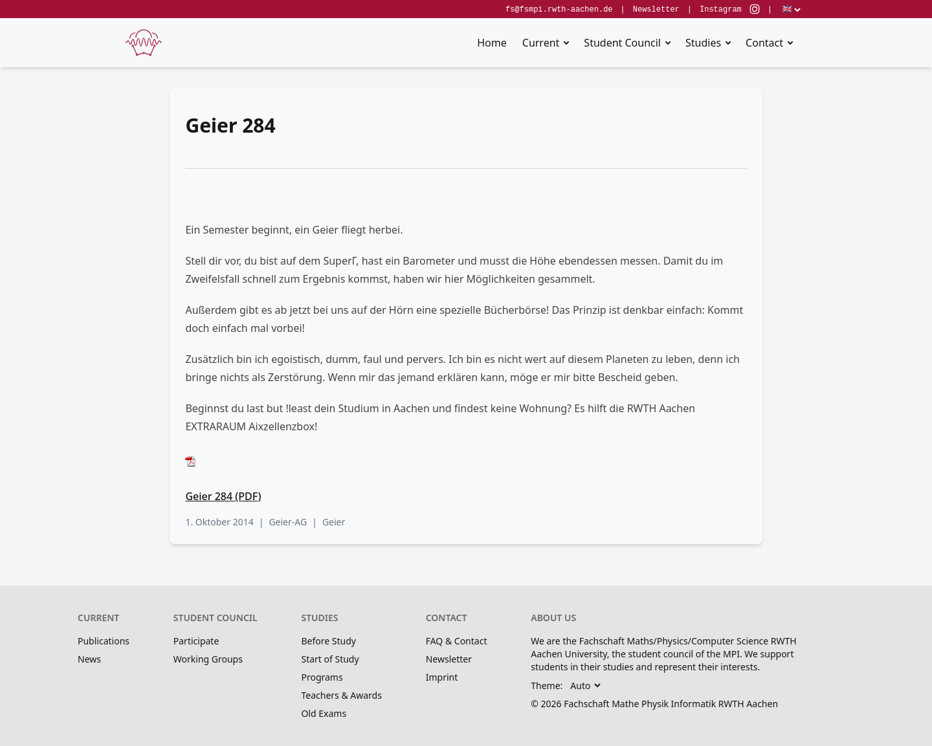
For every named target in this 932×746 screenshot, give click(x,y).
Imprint (442, 677)
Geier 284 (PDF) (223, 496)
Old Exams (323, 713)
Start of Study (330, 659)
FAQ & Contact (456, 641)
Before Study (328, 641)
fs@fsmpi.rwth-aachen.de (559, 9)
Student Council (622, 43)
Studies (703, 43)
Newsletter (656, 9)
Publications (103, 641)
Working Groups (208, 659)
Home (492, 43)
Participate (196, 641)
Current (541, 43)
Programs (321, 677)
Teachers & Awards (341, 695)
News (89, 659)
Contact (764, 43)
